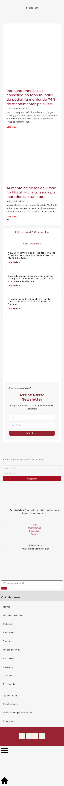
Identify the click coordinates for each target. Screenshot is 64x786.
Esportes (8, 658)
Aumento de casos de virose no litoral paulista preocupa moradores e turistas (31, 192)
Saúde (7, 641)
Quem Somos (11, 695)
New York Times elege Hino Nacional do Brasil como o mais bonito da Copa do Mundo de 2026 (31, 255)
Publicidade (10, 704)
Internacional (11, 649)
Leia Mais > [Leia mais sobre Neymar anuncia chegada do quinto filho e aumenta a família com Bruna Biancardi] (14, 308)
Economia (9, 684)
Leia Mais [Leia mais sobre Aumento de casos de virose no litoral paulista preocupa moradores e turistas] (11, 216)
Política (8, 624)
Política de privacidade (17, 712)
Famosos (8, 632)
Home (6, 606)
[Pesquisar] (4, 588)
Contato (8, 721)
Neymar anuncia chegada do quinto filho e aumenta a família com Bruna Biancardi (29, 301)
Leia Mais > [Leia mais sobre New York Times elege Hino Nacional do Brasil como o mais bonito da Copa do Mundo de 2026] (14, 262)
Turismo (8, 667)
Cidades (8, 675)
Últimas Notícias (13, 615)
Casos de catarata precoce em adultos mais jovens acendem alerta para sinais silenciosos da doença (31, 278)
